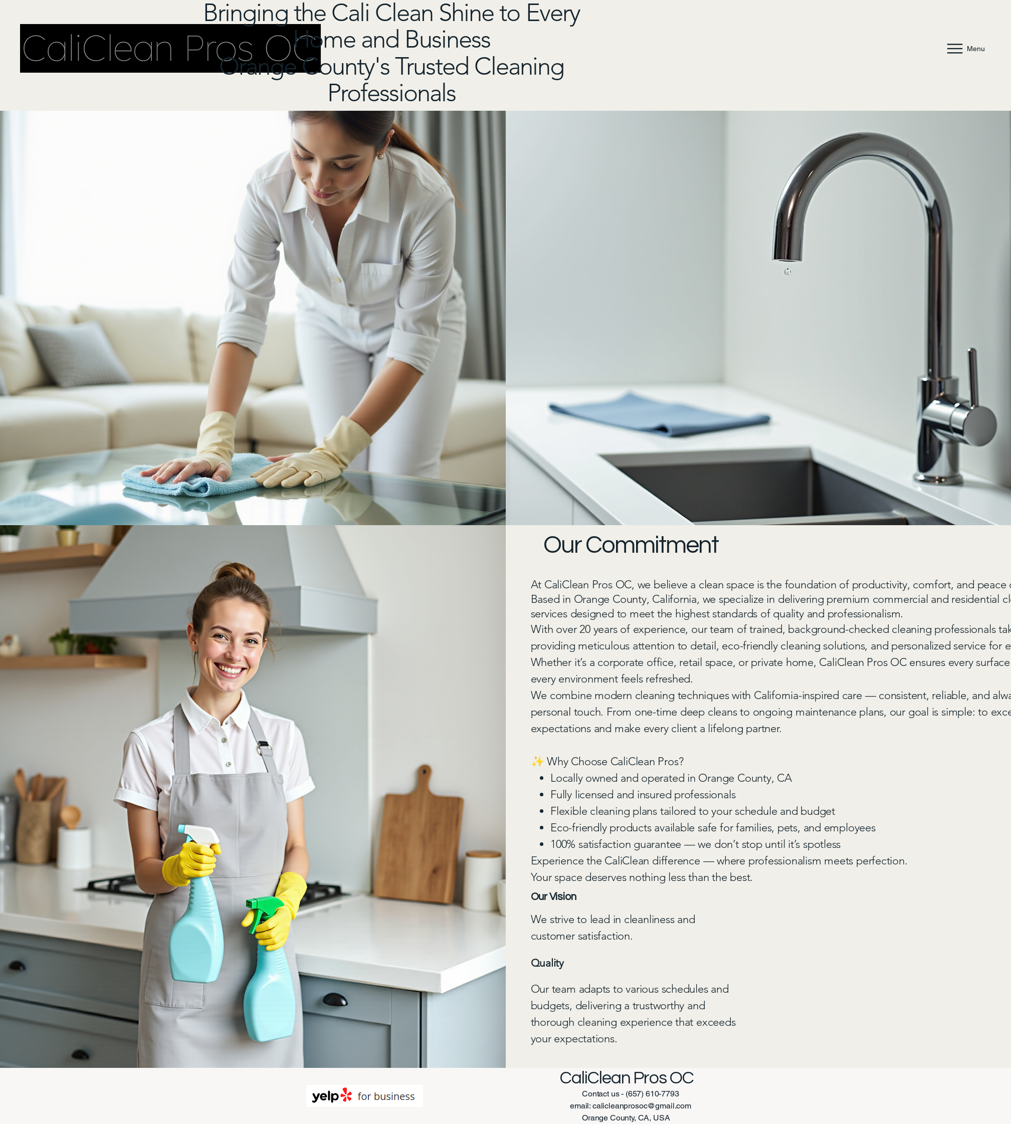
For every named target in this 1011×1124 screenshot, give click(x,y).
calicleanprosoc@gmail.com (641, 1105)
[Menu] (965, 48)
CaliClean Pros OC (627, 1078)
